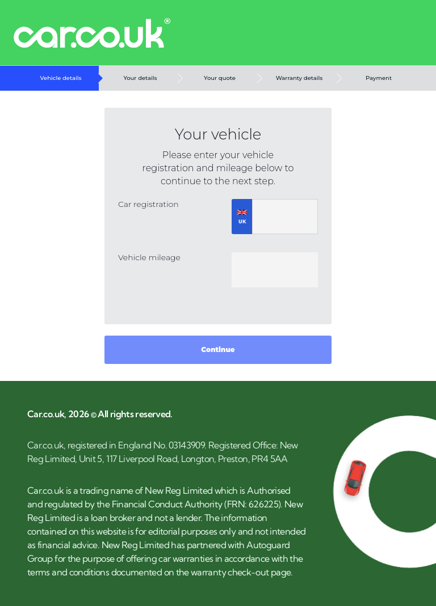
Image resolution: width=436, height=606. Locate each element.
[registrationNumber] (285, 216)
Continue (217, 349)
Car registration (148, 204)
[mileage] (275, 269)
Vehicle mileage (149, 257)
